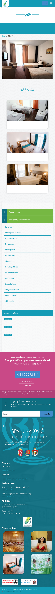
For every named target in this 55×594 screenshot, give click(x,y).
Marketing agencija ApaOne (12, 591)
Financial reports (11, 238)
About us (8, 261)
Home (4, 36)
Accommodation (11, 272)
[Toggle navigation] (50, 3)
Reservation (27, 382)
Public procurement (13, 233)
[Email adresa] (21, 414)
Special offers (10, 284)
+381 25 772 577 (21, 479)
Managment (10, 250)
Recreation (9, 278)
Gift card (27, 386)
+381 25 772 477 (8, 479)
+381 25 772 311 (27, 374)
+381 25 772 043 (8, 490)
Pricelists (8, 227)
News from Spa (11, 313)
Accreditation (10, 255)
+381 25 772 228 (8, 496)
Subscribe (47, 414)
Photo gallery (10, 295)
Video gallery (10, 301)
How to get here (11, 267)
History (28, 442)
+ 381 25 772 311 (8, 470)
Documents (9, 244)
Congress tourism (12, 290)
